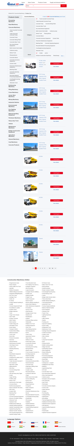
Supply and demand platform (57, 2)
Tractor (44, 295)
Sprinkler (12, 288)
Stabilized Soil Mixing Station (49, 401)
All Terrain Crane (46, 283)
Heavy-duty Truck (14, 120)
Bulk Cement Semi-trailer (16, 48)
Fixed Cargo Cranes (30, 341)
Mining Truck (12, 355)
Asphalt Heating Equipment (16, 405)
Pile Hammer (29, 400)
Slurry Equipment (46, 350)
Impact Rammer (46, 389)
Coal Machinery (13, 142)
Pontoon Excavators (14, 338)
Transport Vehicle (14, 329)
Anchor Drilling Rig (30, 378)
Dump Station (13, 327)
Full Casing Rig (45, 380)
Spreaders (28, 409)
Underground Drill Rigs (47, 357)
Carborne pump (13, 50)
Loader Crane (13, 346)
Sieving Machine (13, 341)
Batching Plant (13, 69)
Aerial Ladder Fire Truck (15, 286)
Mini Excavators (29, 288)
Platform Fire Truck (30, 323)
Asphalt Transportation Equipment (17, 407)
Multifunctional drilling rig (15, 403)
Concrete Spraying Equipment (14, 72)
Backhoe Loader (13, 359)
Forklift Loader (13, 378)
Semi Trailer (12, 316)
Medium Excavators (14, 290)
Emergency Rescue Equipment (49, 378)
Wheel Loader (29, 350)
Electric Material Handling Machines (34, 302)
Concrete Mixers (14, 57)
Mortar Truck (13, 52)
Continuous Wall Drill (31, 373)
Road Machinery (13, 24)
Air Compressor (13, 362)
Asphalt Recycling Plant (15, 409)
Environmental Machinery (13, 106)
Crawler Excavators (46, 332)
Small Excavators (46, 288)
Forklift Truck (29, 293)
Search (63, 5)
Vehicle (11, 123)
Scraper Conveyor (14, 318)
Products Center (42, 2)
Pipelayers (28, 389)
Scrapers (44, 391)
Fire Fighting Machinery (12, 110)
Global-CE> (12, 13)
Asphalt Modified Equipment (48, 407)
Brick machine (13, 322)
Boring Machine (29, 348)
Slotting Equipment (30, 405)
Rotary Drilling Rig (46, 352)
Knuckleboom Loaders (15, 307)
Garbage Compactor (30, 286)
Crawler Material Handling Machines (18, 302)
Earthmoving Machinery (12, 86)
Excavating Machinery (12, 21)
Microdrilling (45, 398)
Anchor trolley (45, 325)
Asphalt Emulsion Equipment (49, 403)
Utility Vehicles (45, 318)
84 (52, 268)
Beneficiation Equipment (15, 354)
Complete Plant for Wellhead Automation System (37, 291)
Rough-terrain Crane (14, 283)
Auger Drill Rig (13, 377)
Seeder (11, 350)
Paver (11, 352)
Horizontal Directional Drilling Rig (33, 361)
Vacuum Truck (29, 309)
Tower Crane (29, 334)
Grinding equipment (30, 354)
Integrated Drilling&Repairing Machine (18, 293)
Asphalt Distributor (30, 403)
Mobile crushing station (47, 345)
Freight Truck (29, 297)
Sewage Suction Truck (31, 313)
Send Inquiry (56, 63)
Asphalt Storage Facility (15, 414)
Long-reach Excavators (47, 339)
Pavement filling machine (32, 320)
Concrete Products (14, 145)
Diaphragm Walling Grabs (32, 366)
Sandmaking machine (47, 348)
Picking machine (46, 343)
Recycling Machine (30, 371)
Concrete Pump (13, 37)
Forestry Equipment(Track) (16, 306)
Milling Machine (13, 366)
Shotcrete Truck (14, 82)
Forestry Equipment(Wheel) (48, 306)
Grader (11, 375)
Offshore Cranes (30, 339)
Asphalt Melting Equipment (32, 407)
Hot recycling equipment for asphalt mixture (20, 412)
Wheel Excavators (14, 332)
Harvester (12, 339)
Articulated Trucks (14, 325)
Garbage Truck (13, 297)
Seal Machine (45, 405)
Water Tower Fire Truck (47, 284)
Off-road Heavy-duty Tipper (16, 373)
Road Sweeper (45, 286)
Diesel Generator (30, 362)
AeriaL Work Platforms (31, 304)
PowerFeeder (45, 410)
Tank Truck (28, 327)
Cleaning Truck (45, 311)
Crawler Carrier (13, 309)
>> (55, 268)
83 (49, 268)
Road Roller (45, 359)
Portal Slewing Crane (47, 293)
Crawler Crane (45, 334)
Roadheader (29, 398)
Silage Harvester (46, 346)
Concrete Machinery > (20, 13)
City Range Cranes (14, 345)
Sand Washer (45, 354)
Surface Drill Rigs (30, 357)
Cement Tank (13, 63)
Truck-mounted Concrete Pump (16, 30)
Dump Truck (29, 380)
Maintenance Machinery (12, 127)
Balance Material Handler (48, 307)
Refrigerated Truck (46, 327)
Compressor (29, 368)
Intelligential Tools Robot (48, 364)
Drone (27, 332)
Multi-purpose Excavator (15, 343)
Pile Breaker (45, 384)
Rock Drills (12, 336)
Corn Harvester (29, 345)
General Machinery (14, 139)
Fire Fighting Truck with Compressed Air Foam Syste (38, 284)
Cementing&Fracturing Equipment (50, 291)
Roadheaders (29, 316)
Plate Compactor (30, 387)
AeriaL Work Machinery (12, 96)
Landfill (11, 304)
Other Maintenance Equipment (33, 306)
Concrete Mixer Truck (15, 42)
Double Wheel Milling (14, 330)
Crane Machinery (13, 92)
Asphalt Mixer (45, 396)
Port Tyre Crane (13, 295)
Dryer (43, 341)
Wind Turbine (13, 320)
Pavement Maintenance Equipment (15, 66)
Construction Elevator (31, 343)
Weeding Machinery (14, 348)
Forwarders (28, 307)
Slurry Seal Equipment (47, 375)
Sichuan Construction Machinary (43, 55)
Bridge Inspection (14, 311)
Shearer (44, 316)
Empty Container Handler (48, 290)
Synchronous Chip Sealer (15, 382)
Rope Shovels (45, 361)
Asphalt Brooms (29, 410)
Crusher (44, 338)
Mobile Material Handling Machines (50, 300)
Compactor (28, 385)
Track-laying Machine (47, 302)
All (36, 18)
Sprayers (44, 409)
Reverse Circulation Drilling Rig (17, 398)
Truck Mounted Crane (31, 283)
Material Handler (30, 295)
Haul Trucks (45, 382)
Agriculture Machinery (12, 135)
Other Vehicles (45, 336)
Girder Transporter (30, 299)
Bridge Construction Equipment (14, 131)
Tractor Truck (45, 313)
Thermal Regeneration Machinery (50, 400)
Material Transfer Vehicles (16, 410)
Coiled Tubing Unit (14, 323)
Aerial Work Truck (46, 304)
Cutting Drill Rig (46, 394)
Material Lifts (29, 314)
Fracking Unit (45, 322)
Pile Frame (12, 389)
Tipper (27, 375)
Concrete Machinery (14, 27)
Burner (27, 393)
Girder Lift (12, 299)
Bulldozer (44, 366)
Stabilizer (28, 401)
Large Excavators (30, 290)
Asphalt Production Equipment (49, 412)
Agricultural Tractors (30, 336)
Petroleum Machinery (15, 118)
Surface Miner (29, 359)
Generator (12, 371)
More (62, 55)
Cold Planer (12, 394)
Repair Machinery (30, 384)
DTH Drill (44, 369)
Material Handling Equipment (14, 114)
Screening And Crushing (31, 346)
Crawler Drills (13, 391)
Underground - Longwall (47, 362)
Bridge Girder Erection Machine (49, 297)
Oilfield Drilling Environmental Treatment (19, 291)
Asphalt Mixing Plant (47, 368)
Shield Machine (29, 412)
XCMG (41, 53)
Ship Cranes (29, 338)
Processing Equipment (47, 355)
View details (56, 66)
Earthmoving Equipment (15, 385)
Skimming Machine (30, 330)
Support (28, 318)
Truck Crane (12, 334)
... (47, 268)
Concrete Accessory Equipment (15, 60)
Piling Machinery (13, 89)
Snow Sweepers (46, 309)
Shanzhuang (56, 55)
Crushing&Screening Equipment (15, 79)
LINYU (46, 53)
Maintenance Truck (46, 329)
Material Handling (30, 355)
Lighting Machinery (46, 314)
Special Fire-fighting (47, 323)
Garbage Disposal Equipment (49, 330)
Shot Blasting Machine (31, 329)
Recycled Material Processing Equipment (15, 76)
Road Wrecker (29, 311)
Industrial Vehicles (14, 102)
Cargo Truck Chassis (14, 314)
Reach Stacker (13, 284)
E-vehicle (12, 300)
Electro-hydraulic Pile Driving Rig (17, 387)
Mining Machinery (14, 99)
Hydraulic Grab (13, 401)
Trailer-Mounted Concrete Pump (14, 34)
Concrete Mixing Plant (15, 39)
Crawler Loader (29, 369)
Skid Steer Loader (14, 364)
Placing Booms (13, 55)
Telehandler (28, 322)
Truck (11, 313)
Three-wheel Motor (46, 299)
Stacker (44, 320)
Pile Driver (12, 368)
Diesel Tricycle (29, 300)
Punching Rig (45, 393)
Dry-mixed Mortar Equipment (14, 45)
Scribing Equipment (30, 325)
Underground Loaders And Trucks (17, 357)
